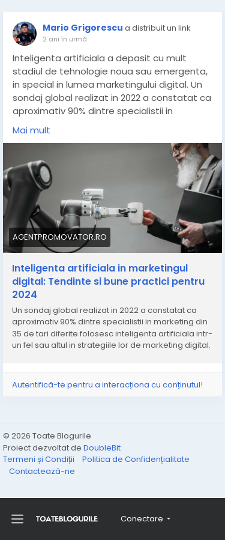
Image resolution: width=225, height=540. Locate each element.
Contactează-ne (42, 471)
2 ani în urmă (65, 39)
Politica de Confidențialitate (136, 459)
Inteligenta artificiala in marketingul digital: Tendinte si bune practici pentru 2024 (108, 282)
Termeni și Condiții (39, 459)
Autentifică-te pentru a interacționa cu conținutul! (107, 384)
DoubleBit (102, 448)
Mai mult (31, 130)
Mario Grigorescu (83, 28)
